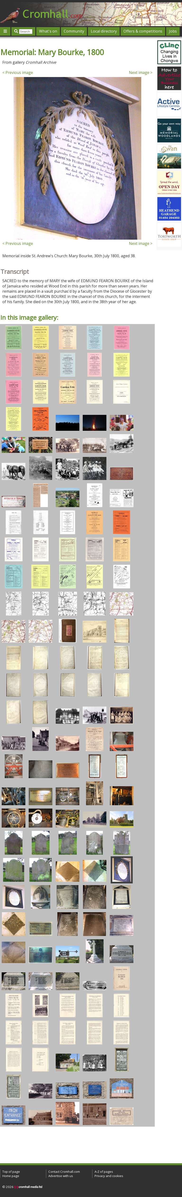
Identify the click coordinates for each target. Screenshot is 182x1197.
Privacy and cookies (109, 1176)
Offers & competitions (142, 31)
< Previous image (17, 72)
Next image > (140, 72)
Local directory (104, 31)
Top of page (11, 1171)
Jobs (173, 31)
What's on (48, 31)
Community (74, 31)
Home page (10, 1176)
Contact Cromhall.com (64, 1171)
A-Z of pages (104, 1171)
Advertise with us (60, 1176)
